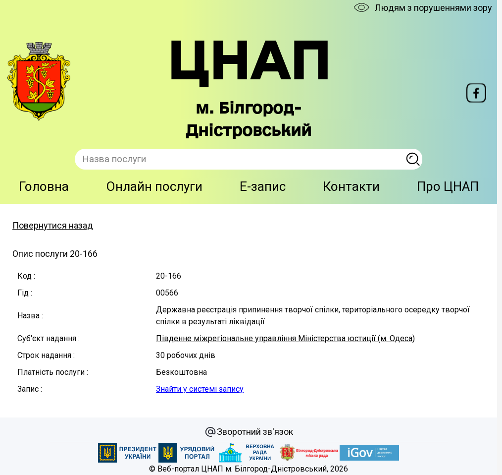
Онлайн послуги (154, 186)
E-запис (263, 186)
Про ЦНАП (448, 186)
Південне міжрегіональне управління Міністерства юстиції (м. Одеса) (285, 338)
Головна (44, 186)
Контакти (351, 186)
